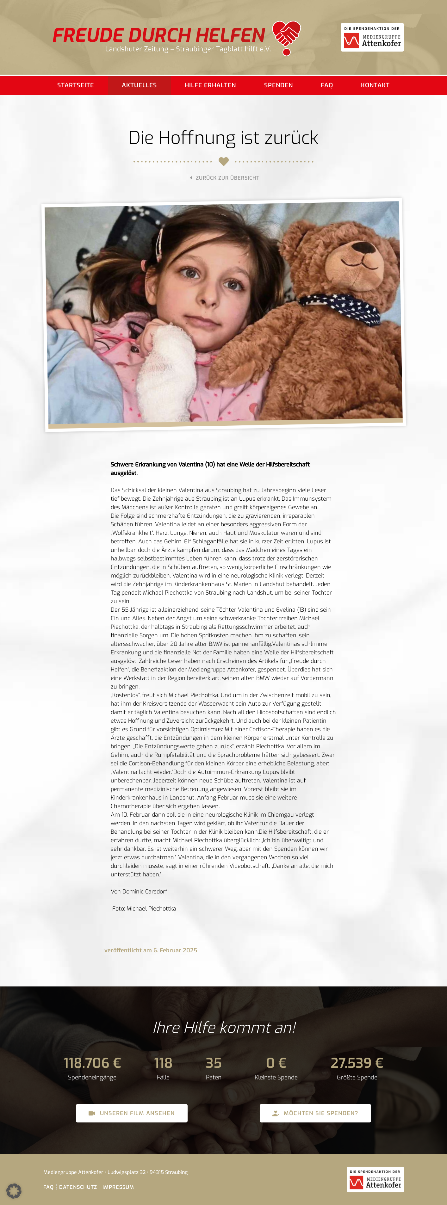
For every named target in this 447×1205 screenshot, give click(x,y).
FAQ (327, 85)
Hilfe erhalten (210, 85)
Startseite (75, 85)
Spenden (278, 85)
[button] (14, 1191)
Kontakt (375, 85)
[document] (223, 682)
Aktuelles (139, 85)
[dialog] (223, 682)
